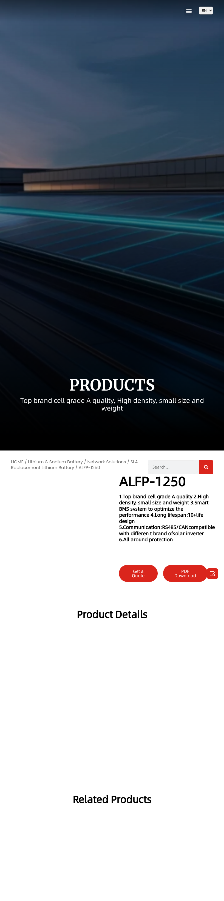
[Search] (206, 467)
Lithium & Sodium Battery (55, 462)
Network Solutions (106, 462)
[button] (188, 11)
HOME (17, 462)
